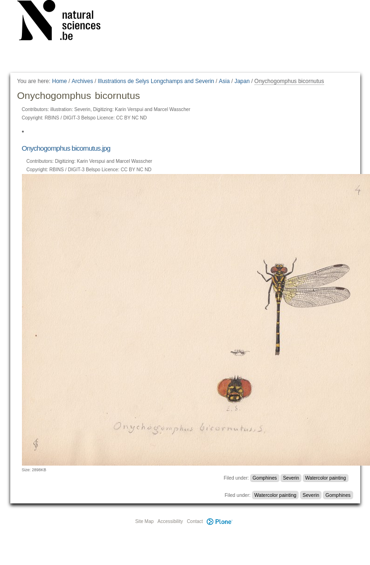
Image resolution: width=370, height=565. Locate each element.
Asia (224, 81)
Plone (220, 521)
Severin (291, 478)
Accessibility (170, 521)
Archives (82, 81)
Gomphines (264, 478)
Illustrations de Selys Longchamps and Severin (156, 81)
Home (59, 81)
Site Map (144, 521)
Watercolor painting (325, 478)
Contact (194, 521)
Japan (242, 81)
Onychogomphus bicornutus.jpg (66, 148)
